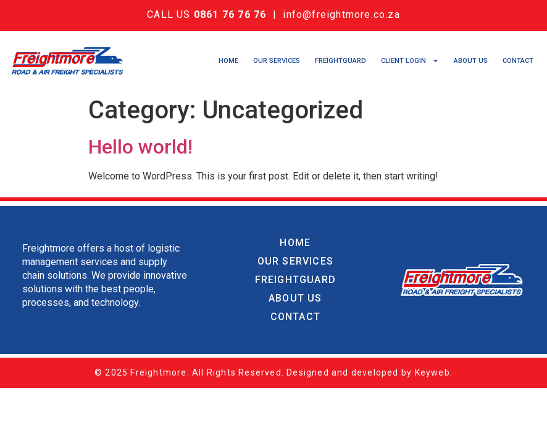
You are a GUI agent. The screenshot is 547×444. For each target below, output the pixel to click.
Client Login (410, 61)
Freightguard (340, 61)
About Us (471, 61)
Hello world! (140, 146)
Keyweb (432, 372)
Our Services (276, 61)
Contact (518, 61)
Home (228, 61)
